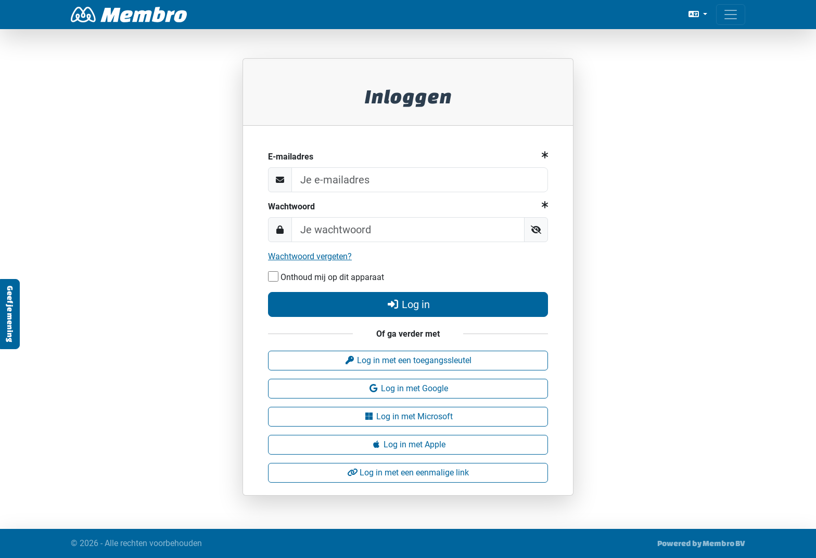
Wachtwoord (291, 206)
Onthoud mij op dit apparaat (326, 276)
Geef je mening (10, 314)
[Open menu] (730, 14)
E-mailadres (290, 157)
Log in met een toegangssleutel (408, 360)
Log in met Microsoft (408, 416)
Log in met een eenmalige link (408, 472)
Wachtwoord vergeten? (310, 256)
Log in (408, 304)
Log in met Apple (408, 444)
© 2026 (136, 543)
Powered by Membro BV (701, 543)
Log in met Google (408, 388)
